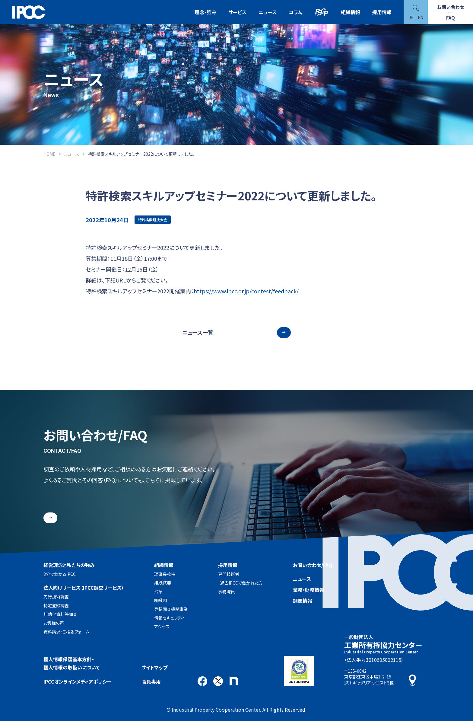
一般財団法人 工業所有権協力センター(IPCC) (28, 12)
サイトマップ (154, 667)
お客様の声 (53, 623)
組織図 (160, 600)
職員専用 (151, 681)
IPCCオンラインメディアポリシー (77, 681)
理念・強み (205, 12)
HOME (49, 154)
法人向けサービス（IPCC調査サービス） (83, 587)
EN (420, 17)
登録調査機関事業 (171, 609)
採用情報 (382, 12)
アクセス (162, 627)
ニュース (268, 12)
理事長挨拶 (164, 574)
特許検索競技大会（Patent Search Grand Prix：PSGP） (321, 12)
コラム (295, 12)
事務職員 (226, 592)
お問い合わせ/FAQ (312, 565)
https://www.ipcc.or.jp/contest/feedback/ (246, 291)
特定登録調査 (56, 605)
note (234, 681)
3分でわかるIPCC (59, 574)
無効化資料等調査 (60, 614)
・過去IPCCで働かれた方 (240, 583)
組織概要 (162, 583)
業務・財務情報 (308, 589)
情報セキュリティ (169, 618)
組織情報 (350, 12)
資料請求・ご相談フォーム (66, 632)
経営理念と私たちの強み (69, 565)
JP (411, 17)
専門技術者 (228, 574)
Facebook (202, 681)
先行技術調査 (56, 597)
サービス (237, 12)
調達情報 (302, 600)
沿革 (158, 592)
